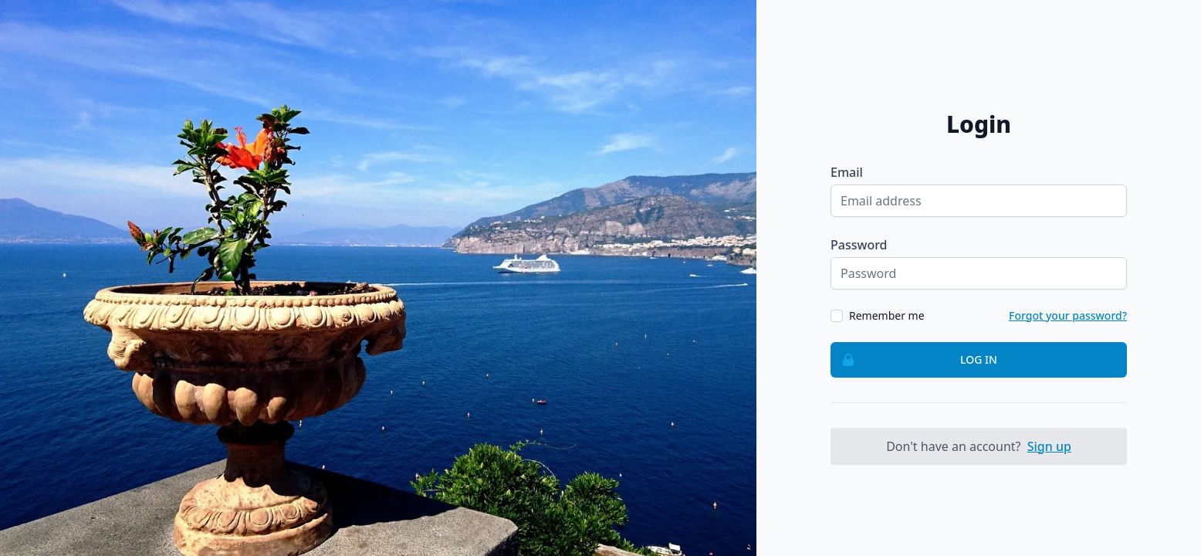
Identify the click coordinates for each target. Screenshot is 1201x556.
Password (859, 244)
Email (847, 172)
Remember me (887, 315)
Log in (914, 360)
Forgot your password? (1068, 315)
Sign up (1049, 446)
